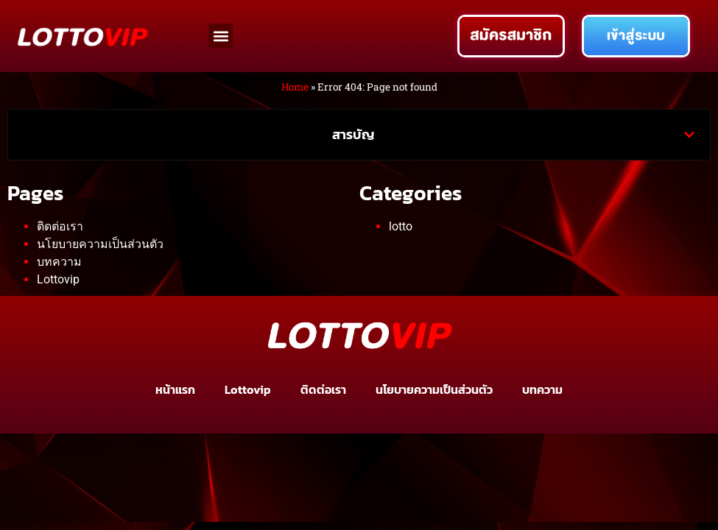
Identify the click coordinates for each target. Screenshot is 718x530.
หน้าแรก (175, 389)
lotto (400, 226)
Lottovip (58, 279)
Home (295, 86)
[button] (220, 36)
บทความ (59, 262)
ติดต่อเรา (60, 226)
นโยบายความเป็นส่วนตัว (100, 244)
